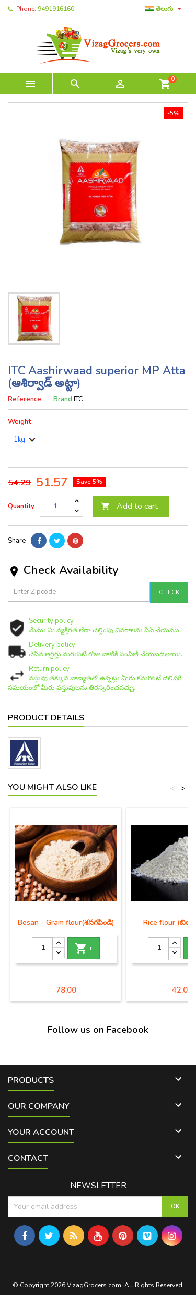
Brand (62, 399)
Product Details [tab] (46, 718)
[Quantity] (55, 506)
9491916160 (56, 9)
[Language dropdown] (164, 9)
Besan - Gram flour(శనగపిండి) (66, 922)
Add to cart (129, 506)
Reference (24, 399)
